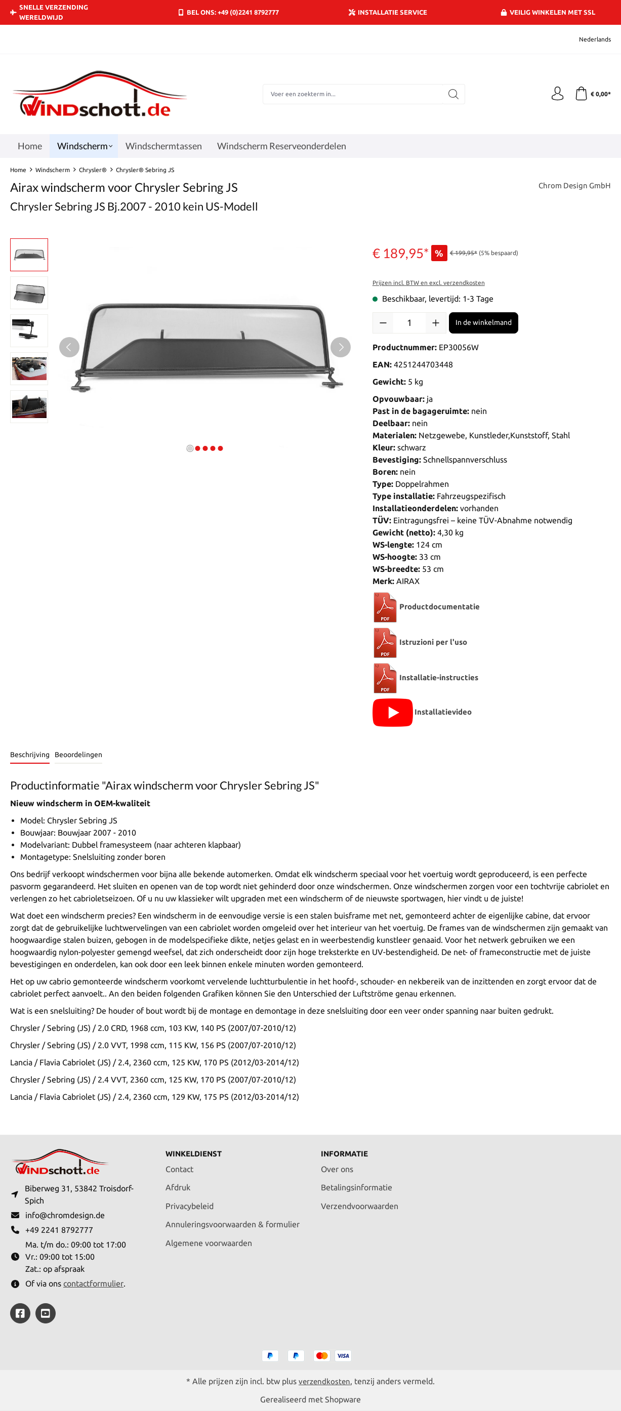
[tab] (30, 755)
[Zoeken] (452, 94)
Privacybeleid (189, 1203)
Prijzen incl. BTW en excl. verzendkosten (428, 282)
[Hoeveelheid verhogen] (436, 323)
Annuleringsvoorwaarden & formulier (232, 1221)
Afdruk (177, 1184)
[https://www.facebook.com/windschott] (20, 1313)
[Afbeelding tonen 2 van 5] (197, 448)
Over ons (337, 1165)
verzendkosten (324, 1381)
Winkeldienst (195, 1150)
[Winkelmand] (592, 94)
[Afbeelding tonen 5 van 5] (220, 448)
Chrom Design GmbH (573, 186)
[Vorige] (69, 347)
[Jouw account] (555, 94)
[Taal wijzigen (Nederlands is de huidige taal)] (588, 39)
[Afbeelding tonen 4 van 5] (212, 448)
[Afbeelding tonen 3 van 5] (205, 448)
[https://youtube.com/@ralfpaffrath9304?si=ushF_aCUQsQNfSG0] (45, 1313)
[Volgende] (340, 347)
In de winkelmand (484, 322)
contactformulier (93, 1283)
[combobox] (351, 94)
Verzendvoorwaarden (359, 1203)
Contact (179, 1165)
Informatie (346, 1150)
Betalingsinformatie (356, 1184)
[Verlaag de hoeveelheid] (383, 323)
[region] (181, 347)
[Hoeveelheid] (409, 323)
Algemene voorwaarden (208, 1239)
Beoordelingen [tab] (78, 755)
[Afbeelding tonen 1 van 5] (189, 448)
